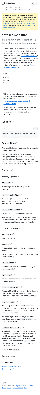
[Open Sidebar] (2, 8)
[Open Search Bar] (32, 3)
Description (9, 143)
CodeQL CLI (19, 7)
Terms (25, 386)
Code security (9, 7)
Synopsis (8, 121)
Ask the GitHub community (11, 366)
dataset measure (24, 9)
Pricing (9, 388)
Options (7, 170)
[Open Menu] (36, 3)
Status (4, 388)
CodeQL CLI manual (11, 9)
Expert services (18, 388)
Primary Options (10, 176)
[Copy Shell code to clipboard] (35, 128)
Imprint (18, 386)
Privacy (31, 386)
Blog (25, 388)
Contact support (8, 369)
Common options (11, 228)
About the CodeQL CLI (29, 56)
